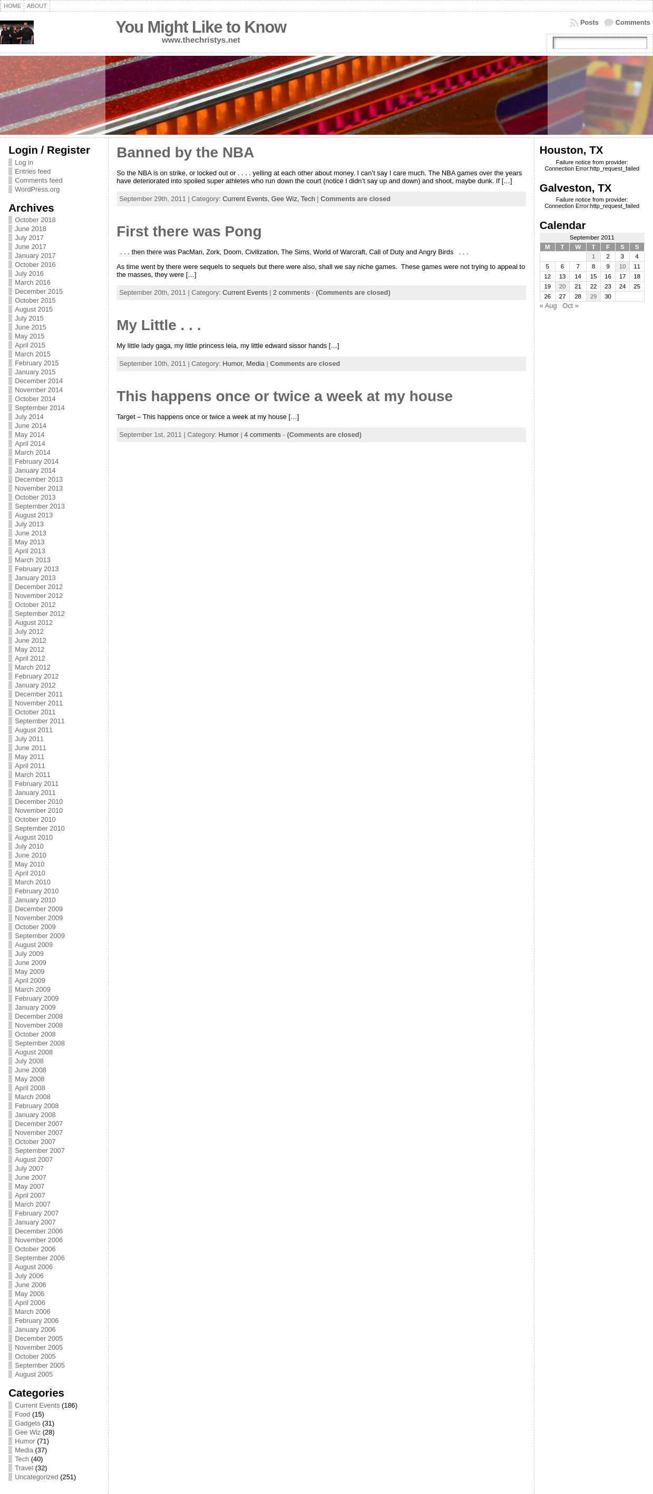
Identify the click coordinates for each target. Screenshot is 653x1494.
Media (24, 1450)
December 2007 (39, 1124)
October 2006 (35, 1249)
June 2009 (30, 963)
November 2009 (39, 918)
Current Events (37, 1405)
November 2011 (39, 703)
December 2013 (39, 479)
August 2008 (34, 1052)
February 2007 (37, 1213)
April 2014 (30, 443)
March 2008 (33, 1097)
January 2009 (35, 1007)
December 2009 (39, 909)
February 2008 (37, 1106)
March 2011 (33, 775)
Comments (633, 22)
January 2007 (35, 1222)
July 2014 (29, 417)
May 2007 (29, 1186)
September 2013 (40, 506)
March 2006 (33, 1312)
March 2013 (33, 560)
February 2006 (37, 1320)
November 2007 (39, 1133)
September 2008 (40, 1043)
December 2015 (39, 291)
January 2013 (35, 578)
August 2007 (34, 1159)
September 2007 (40, 1150)
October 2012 (35, 605)
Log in (24, 162)
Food (22, 1414)
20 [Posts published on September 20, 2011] (562, 286)
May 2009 (29, 971)
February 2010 (37, 891)
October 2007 (35, 1142)
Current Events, (246, 199)
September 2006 (40, 1258)
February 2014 (37, 461)
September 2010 (40, 828)
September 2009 (40, 936)
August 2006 (34, 1267)
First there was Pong (188, 231)
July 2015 (29, 318)
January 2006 (35, 1329)
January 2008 (35, 1115)
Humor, (234, 363)
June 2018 (30, 229)
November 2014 (39, 390)
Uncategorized (37, 1477)
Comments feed (38, 180)
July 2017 (29, 238)
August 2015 (34, 309)
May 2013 (29, 542)
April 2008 (30, 1088)
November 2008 (39, 1025)
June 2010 (30, 855)
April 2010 (30, 873)
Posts (589, 22)
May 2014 (29, 435)
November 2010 (39, 810)
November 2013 (39, 488)
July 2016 (29, 273)
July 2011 (29, 739)
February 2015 (37, 363)
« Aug (548, 306)
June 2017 (30, 247)
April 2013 (30, 551)
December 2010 (39, 801)
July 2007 (29, 1168)
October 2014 (35, 399)
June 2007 (30, 1177)
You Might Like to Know (200, 27)
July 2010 (29, 846)
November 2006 (39, 1240)
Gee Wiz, (286, 199)
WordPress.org (37, 189)
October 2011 (35, 712)
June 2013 (30, 533)
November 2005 (39, 1347)
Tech (22, 1459)
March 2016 (33, 282)
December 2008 (39, 1016)
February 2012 (37, 676)
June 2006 (30, 1285)
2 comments (291, 292)
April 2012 (30, 658)
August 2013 (34, 515)
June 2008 (30, 1070)
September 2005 (40, 1365)
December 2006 (39, 1231)
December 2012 (39, 587)
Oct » (570, 306)
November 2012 (39, 596)
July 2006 (29, 1276)
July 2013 (29, 524)
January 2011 (35, 792)
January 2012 (35, 685)
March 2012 (33, 667)
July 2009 (29, 954)
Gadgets (27, 1423)
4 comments (262, 435)
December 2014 (39, 381)
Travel (24, 1468)
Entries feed (33, 171)
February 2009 (37, 998)
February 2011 (37, 784)
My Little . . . (158, 325)
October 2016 (35, 264)
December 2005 (39, 1338)
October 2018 (35, 220)
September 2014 (40, 408)
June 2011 (30, 748)
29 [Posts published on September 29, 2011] (593, 296)
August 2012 (34, 622)
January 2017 (35, 256)
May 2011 (29, 757)
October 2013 (35, 497)
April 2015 (30, 345)
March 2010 (33, 882)
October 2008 (35, 1034)
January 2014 (35, 470)
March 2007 (33, 1204)
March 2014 (33, 452)
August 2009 (34, 945)
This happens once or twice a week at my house (284, 396)
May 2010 (29, 864)
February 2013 (37, 569)
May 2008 (29, 1079)
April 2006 (30, 1303)
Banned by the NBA (185, 152)
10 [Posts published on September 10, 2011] (622, 266)
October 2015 (35, 300)
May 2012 (29, 649)
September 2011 (40, 721)
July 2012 (29, 631)
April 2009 (30, 980)
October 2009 (35, 927)
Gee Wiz (28, 1432)
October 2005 (35, 1356)
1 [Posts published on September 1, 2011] (593, 256)
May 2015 (29, 336)
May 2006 (29, 1294)
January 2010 (35, 900)
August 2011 (34, 730)
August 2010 (34, 837)
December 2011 (39, 694)
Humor (25, 1441)
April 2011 (30, 766)
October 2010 (35, 819)
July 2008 (29, 1061)
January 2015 (35, 372)
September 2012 (40, 613)
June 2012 (30, 640)
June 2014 (30, 426)
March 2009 (33, 989)
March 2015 (33, 354)
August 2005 (34, 1374)
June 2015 (30, 327)
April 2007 (30, 1195)
